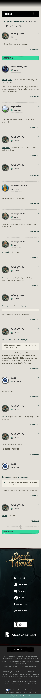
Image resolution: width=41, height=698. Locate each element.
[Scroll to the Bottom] (29, 695)
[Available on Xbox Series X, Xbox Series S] (21, 578)
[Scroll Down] (27, 696)
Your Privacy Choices (16, 690)
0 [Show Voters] (38, 33)
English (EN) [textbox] (17, 649)
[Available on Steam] (21, 598)
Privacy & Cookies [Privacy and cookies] (8, 692)
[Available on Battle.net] (21, 611)
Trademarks (32, 692)
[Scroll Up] (14, 696)
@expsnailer (6, 148)
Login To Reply (8, 58)
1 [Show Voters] (38, 185)
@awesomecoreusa (8, 278)
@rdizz (4, 417)
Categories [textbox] (8, 14)
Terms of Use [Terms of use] (29, 690)
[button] (18, 14)
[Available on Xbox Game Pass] (21, 604)
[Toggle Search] (36, 14)
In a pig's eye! (22, 306)
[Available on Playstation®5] (21, 584)
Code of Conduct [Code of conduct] (21, 692)
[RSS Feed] (3, 22)
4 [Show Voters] (38, 66)
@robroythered (7, 80)
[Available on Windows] (21, 591)
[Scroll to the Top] (11, 695)
